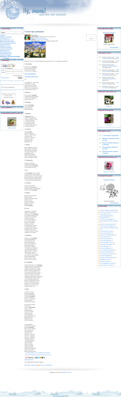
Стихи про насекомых (105, 238)
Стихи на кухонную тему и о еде (108, 212)
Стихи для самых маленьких (107, 253)
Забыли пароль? (5, 77)
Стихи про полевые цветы (31, 76)
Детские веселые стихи (34, 9)
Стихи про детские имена (106, 244)
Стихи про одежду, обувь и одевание (109, 220)
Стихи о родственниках (106, 233)
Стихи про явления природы (107, 250)
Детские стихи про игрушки (107, 224)
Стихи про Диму (30, 352)
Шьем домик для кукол (109, 32)
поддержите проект (66, 372)
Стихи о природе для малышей (42, 352)
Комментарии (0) (28, 359)
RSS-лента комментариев (46, 365)
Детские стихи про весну (108, 78)
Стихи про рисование (105, 248)
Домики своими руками (109, 44)
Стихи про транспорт (105, 240)
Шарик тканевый (12, 128)
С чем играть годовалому (110, 135)
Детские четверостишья (106, 252)
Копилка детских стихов (40, 38)
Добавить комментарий (32, 365)
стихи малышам (32, 354)
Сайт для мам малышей (58, 396)
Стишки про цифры (105, 255)
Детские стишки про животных (107, 210)
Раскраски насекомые (109, 201)
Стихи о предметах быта (106, 242)
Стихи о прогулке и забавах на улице (109, 227)
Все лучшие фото (114, 47)
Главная (25, 9)
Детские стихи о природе (42, 39)
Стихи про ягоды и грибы (106, 265)
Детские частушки (104, 261)
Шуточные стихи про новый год (110, 66)
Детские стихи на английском (107, 257)
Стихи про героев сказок (106, 231)
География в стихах (105, 259)
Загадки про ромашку (30, 74)
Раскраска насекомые (109, 180)
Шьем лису (109, 106)
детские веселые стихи (41, 354)
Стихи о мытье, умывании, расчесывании (106, 216)
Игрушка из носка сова (109, 172)
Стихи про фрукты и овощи (107, 263)
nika (38, 35)
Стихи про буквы (104, 246)
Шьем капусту (108, 125)
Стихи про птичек (104, 236)
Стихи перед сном (104, 214)
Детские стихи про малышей (107, 235)
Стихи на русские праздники (107, 226)
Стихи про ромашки (46, 9)
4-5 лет (49, 354)
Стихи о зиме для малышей (110, 57)
